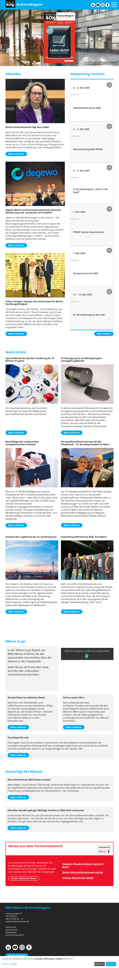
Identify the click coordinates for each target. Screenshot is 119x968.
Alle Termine (104, 333)
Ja (87, 656)
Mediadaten (11, 932)
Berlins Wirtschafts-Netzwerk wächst (82, 872)
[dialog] (59, 962)
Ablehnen (99, 964)
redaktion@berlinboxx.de (17, 921)
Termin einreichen (17, 955)
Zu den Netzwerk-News (23, 878)
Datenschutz (11, 929)
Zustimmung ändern (15, 935)
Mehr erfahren (16, 153)
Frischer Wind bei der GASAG (77, 877)
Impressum (11, 927)
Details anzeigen (9, 964)
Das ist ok (110, 964)
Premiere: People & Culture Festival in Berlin (83, 865)
